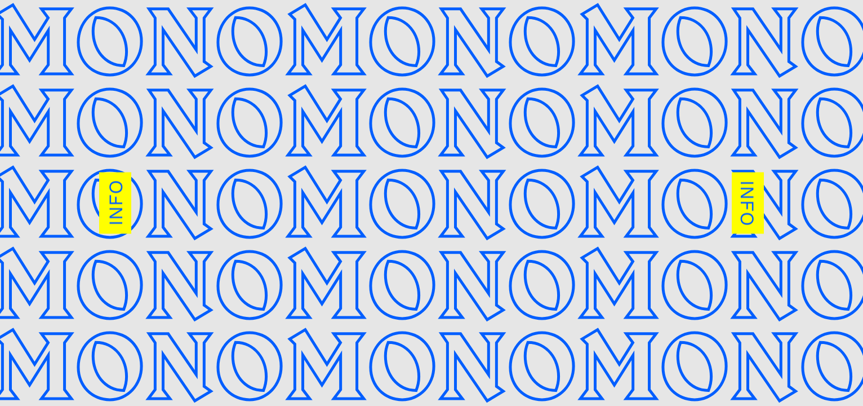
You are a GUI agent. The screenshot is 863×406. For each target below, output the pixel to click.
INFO (115, 203)
